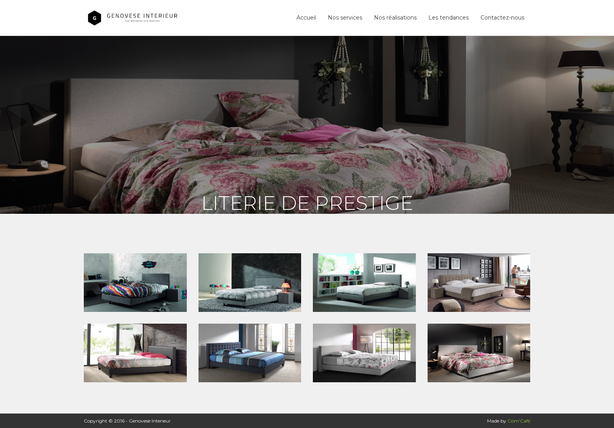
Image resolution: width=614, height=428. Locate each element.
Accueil (306, 17)
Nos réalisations (395, 17)
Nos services (345, 17)
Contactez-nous (502, 17)
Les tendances (448, 17)
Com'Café (518, 421)
